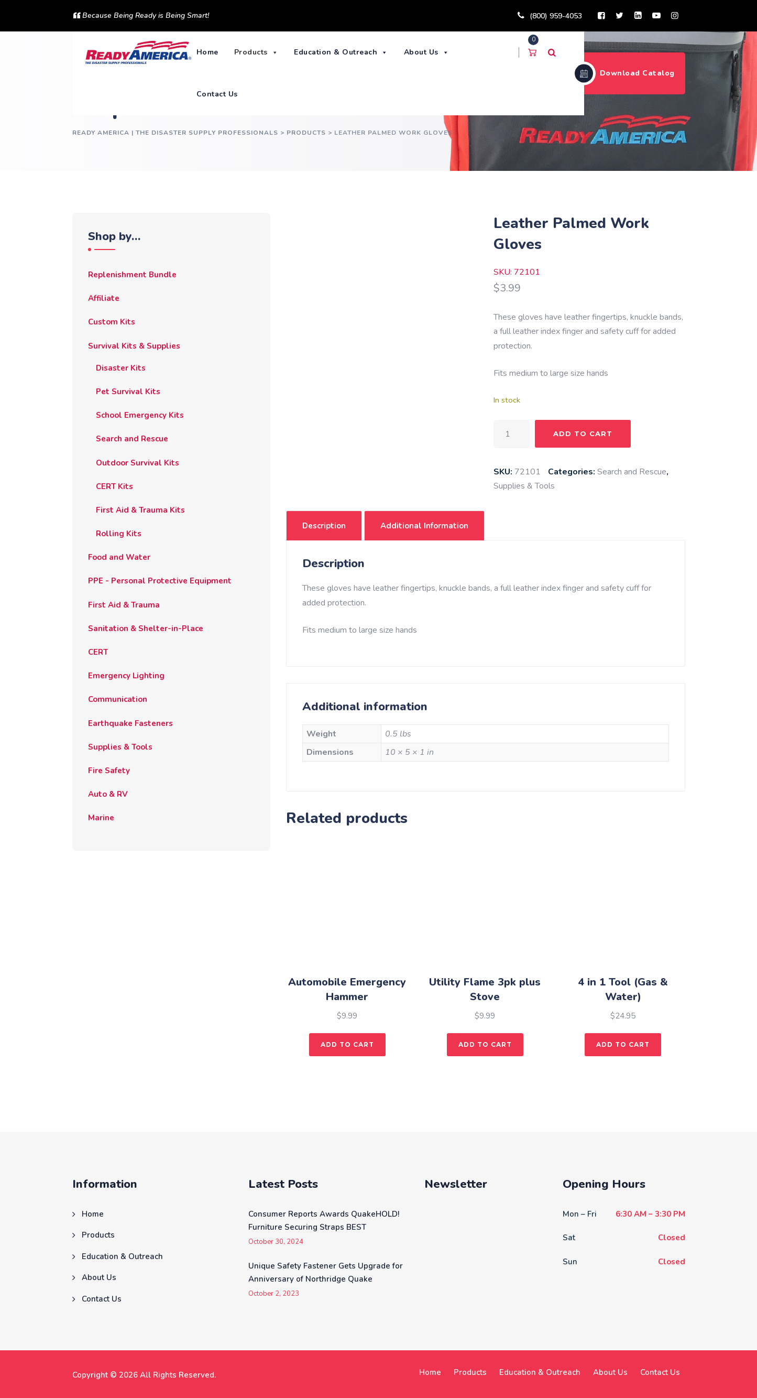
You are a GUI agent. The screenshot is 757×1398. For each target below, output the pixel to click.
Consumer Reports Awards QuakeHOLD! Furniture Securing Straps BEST (323, 1221)
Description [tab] (324, 526)
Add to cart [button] (347, 1044)
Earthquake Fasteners (130, 723)
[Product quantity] (511, 434)
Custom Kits (111, 322)
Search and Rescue (631, 472)
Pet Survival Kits (128, 391)
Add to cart (582, 433)
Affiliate (103, 298)
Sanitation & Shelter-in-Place (145, 628)
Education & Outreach (342, 52)
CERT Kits (114, 486)
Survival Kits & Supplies (134, 346)
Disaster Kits (121, 368)
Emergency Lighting (126, 675)
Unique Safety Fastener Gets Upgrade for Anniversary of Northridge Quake (325, 1273)
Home (208, 52)
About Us (427, 52)
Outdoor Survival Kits (137, 463)
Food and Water (119, 557)
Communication (117, 699)
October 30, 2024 (275, 1242)
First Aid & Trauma (124, 605)
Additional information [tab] (424, 526)
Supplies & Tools (524, 486)
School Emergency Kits (140, 415)
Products (257, 52)
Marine (101, 817)
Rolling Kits (118, 533)
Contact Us (217, 94)
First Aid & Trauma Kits (140, 510)
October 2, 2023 (273, 1293)
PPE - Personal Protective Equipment (160, 581)
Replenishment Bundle (132, 274)
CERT (98, 652)
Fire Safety (109, 770)
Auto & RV (108, 794)
